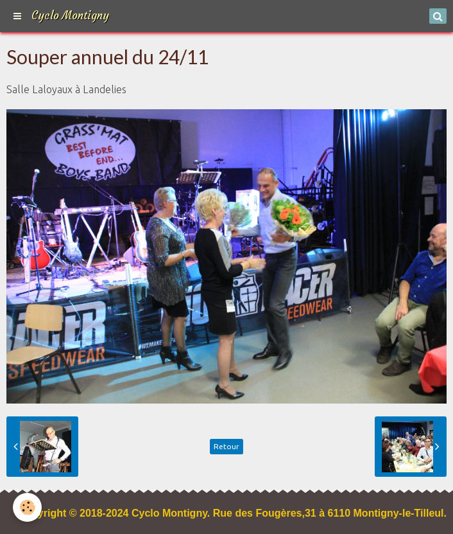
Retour (226, 446)
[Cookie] (27, 507)
